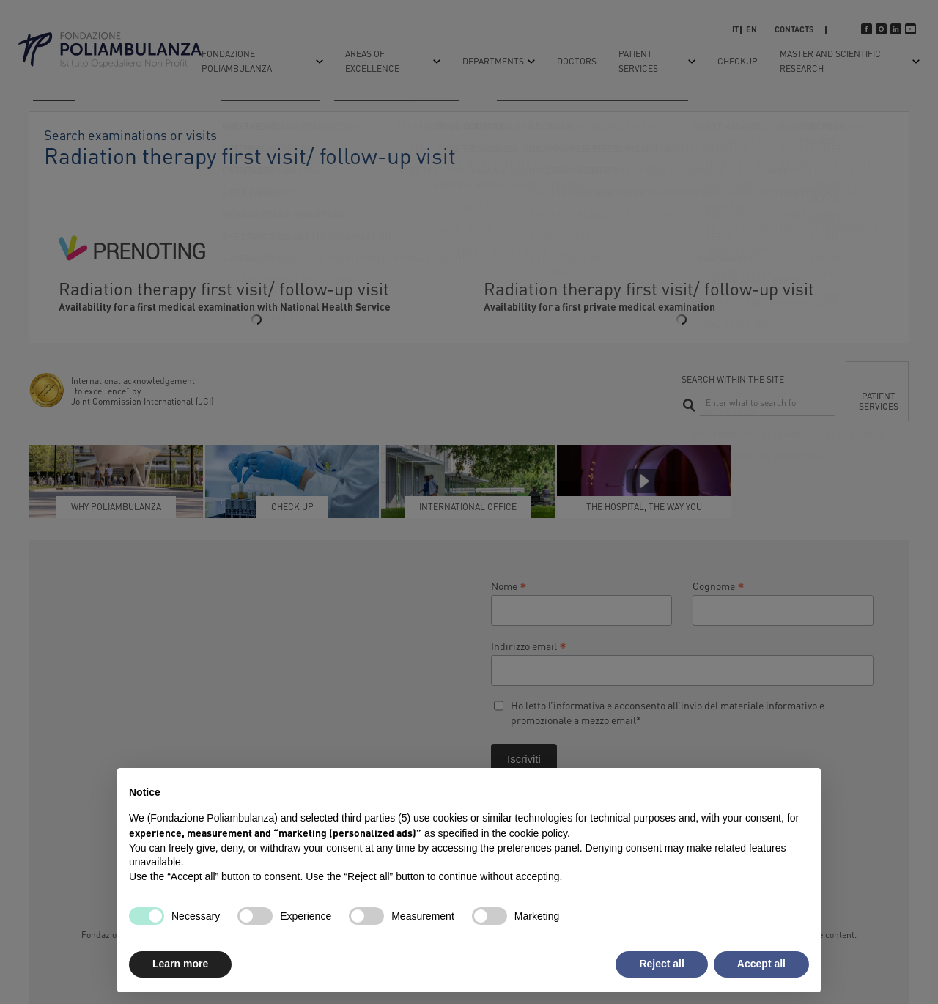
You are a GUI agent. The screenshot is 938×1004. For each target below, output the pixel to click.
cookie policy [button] (538, 833)
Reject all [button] (661, 964)
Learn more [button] (180, 964)
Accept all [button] (761, 964)
